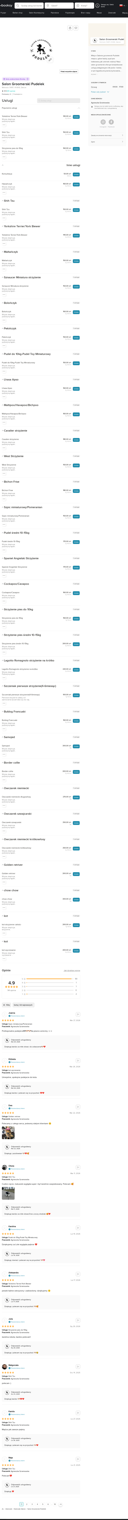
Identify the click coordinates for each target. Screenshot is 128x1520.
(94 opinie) (11, 91)
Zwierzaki (8, 1509)
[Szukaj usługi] (58, 100)
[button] (29, 6)
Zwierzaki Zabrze (20, 1509)
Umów (76, 117)
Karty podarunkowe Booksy (16, 79)
